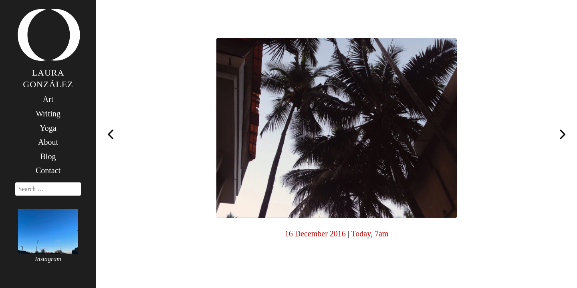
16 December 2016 (315, 233)
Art (48, 99)
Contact (48, 170)
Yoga (48, 128)
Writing (48, 113)
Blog (48, 156)
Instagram (48, 259)
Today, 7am (369, 233)
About (48, 142)
